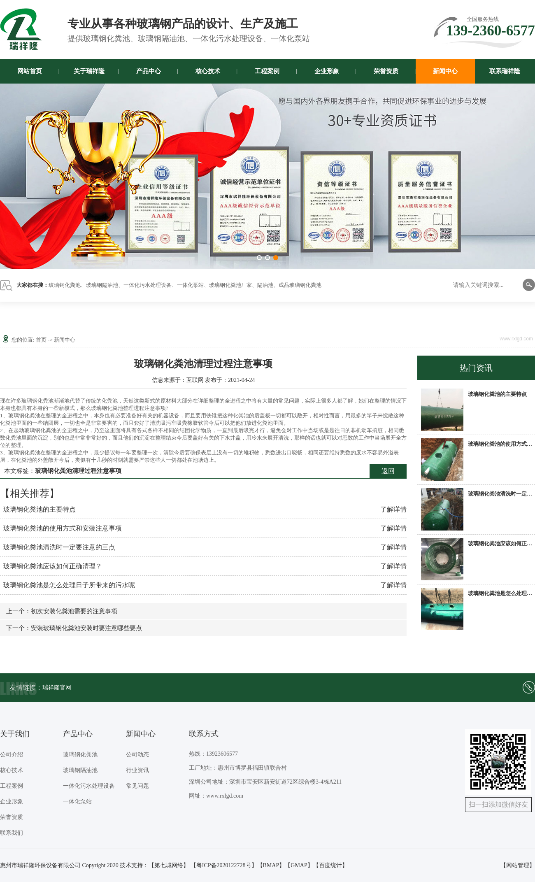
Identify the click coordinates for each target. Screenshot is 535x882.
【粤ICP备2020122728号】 (224, 865)
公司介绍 (11, 755)
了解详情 (393, 509)
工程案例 (267, 71)
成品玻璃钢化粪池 (300, 285)
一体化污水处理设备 (147, 285)
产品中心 (148, 71)
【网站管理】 (517, 865)
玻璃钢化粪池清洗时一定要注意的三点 (59, 547)
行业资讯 (137, 770)
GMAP (299, 865)
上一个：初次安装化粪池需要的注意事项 (61, 611)
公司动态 (137, 755)
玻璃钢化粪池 (65, 285)
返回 (388, 471)
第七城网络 (168, 865)
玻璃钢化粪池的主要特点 (39, 509)
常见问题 (137, 786)
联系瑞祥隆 (504, 71)
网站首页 (29, 71)
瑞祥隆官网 (56, 687)
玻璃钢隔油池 (102, 285)
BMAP (271, 865)
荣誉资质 (386, 71)
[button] (259, 257)
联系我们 (11, 833)
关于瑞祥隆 (89, 71)
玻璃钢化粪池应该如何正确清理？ (52, 566)
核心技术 (207, 71)
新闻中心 (445, 71)
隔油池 (265, 285)
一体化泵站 (190, 285)
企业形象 (326, 71)
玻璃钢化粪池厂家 (230, 285)
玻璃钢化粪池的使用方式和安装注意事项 (62, 528)
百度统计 (330, 865)
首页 (41, 340)
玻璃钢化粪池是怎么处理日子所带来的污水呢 (69, 585)
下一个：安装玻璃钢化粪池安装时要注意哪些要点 (74, 628)
